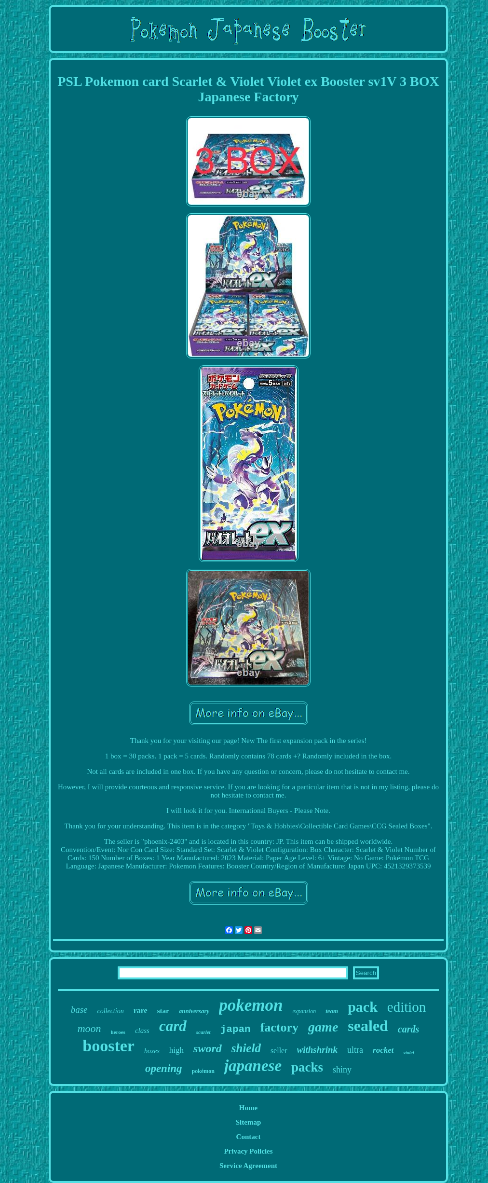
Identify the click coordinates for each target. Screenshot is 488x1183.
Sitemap (248, 1122)
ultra (355, 1050)
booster (108, 1046)
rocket (383, 1050)
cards (408, 1029)
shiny (342, 1069)
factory (279, 1027)
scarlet (203, 1032)
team (331, 1011)
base (79, 1009)
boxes (152, 1051)
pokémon (203, 1071)
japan (235, 1029)
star (163, 1011)
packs (307, 1067)
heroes (118, 1032)
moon (89, 1028)
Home (248, 1108)
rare (141, 1010)
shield (246, 1048)
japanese (253, 1065)
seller (279, 1050)
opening (163, 1068)
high (176, 1050)
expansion (304, 1011)
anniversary (194, 1011)
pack (363, 1007)
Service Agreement (248, 1165)
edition (406, 1007)
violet (408, 1052)
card (173, 1026)
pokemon (251, 1005)
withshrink (317, 1050)
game (323, 1026)
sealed (368, 1025)
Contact (248, 1137)
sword (207, 1048)
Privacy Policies (248, 1151)
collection (110, 1011)
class (142, 1030)
